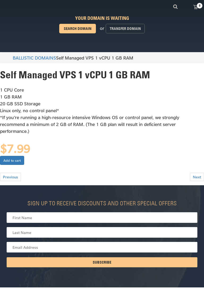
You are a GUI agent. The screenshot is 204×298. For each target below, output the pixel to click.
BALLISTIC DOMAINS (32, 58)
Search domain (77, 28)
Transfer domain (125, 28)
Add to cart (12, 160)
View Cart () (195, 6)
